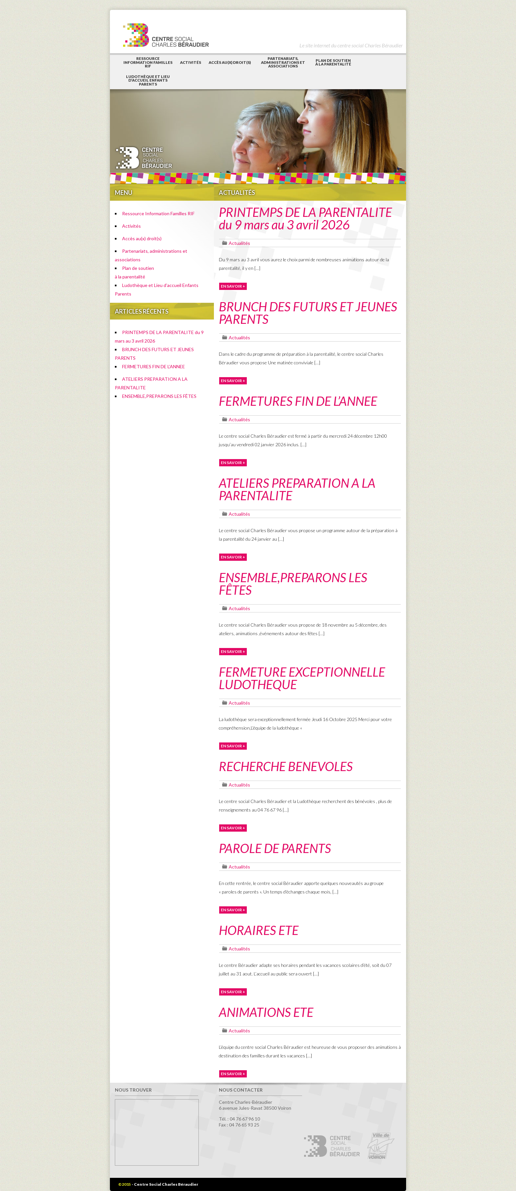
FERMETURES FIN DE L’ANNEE (153, 366)
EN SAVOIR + (233, 286)
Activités (190, 62)
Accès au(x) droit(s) (230, 62)
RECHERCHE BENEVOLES (286, 766)
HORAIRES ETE (258, 930)
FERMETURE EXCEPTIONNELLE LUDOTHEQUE (302, 678)
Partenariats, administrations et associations (283, 62)
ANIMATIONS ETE (266, 1012)
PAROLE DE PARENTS (275, 848)
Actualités (239, 243)
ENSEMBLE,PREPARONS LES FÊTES (159, 396)
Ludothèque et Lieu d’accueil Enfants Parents (148, 80)
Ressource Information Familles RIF (147, 62)
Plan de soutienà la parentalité (333, 62)
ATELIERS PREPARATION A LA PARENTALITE (297, 489)
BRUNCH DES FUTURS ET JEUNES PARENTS (308, 312)
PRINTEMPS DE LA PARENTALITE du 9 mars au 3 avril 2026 (305, 218)
